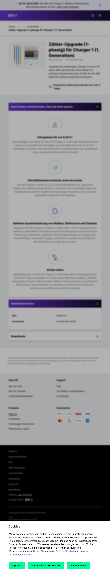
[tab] (55, 304)
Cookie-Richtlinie (65, 551)
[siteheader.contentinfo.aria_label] (13, 15)
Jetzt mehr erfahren (67, 6)
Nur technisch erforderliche (46, 565)
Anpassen (16, 565)
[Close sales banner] (99, 5)
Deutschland (27, 495)
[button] (55, 107)
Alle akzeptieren (78, 565)
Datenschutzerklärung (20, 554)
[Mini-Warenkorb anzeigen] (92, 15)
